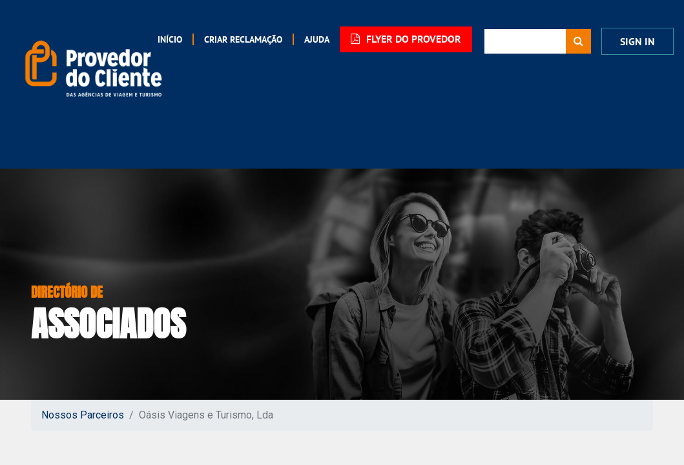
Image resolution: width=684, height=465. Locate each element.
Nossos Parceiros (82, 411)
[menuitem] (235, 39)
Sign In (637, 39)
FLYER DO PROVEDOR (403, 39)
